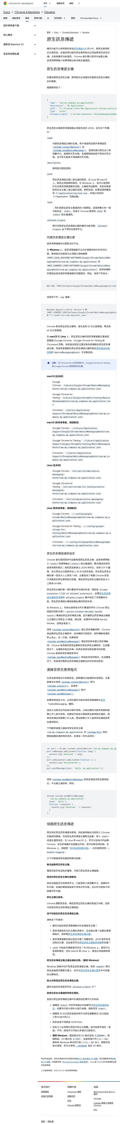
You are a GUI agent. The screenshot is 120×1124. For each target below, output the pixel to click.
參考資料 (58, 18)
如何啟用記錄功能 (79, 848)
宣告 (103, 700)
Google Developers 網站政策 (75, 1062)
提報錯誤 (45, 1091)
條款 (43, 1121)
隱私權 (51, 1121)
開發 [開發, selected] (27, 18)
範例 (73, 18)
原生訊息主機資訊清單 (90, 942)
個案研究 (60, 3)
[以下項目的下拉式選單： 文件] (50, 3)
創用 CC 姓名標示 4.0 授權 (87, 1059)
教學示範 (38, 18)
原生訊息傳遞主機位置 (79, 934)
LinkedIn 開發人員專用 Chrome (103, 1104)
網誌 (71, 3)
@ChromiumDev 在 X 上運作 (104, 1092)
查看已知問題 (47, 1096)
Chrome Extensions (27, 12)
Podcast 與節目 (74, 1105)
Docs (6, 12)
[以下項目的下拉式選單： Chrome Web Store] (101, 18)
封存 (69, 1100)
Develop (49, 12)
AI (48, 18)
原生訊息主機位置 (89, 970)
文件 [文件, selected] (45, 3)
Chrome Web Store (89, 18)
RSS (95, 1110)
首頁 (48, 32)
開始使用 (16, 18)
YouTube (97, 1098)
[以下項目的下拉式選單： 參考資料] (65, 18)
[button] (16, 26)
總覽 (5, 18)
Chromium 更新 (74, 1091)
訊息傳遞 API (80, 48)
